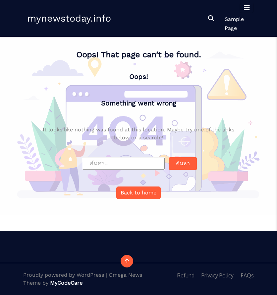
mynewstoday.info (69, 18)
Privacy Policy (217, 275)
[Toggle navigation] (247, 8)
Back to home (138, 192)
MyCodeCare (66, 283)
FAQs (247, 275)
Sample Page (234, 23)
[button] (211, 18)
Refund (185, 275)
